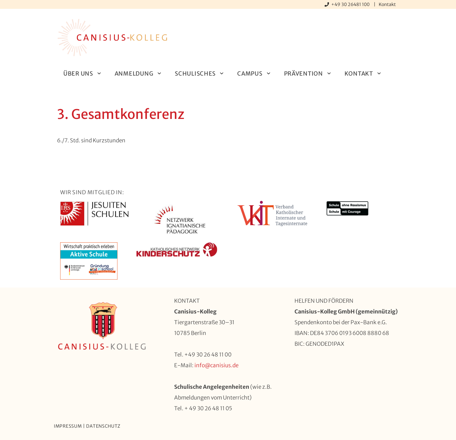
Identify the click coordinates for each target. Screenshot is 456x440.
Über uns (85, 73)
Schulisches (203, 73)
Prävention (311, 73)
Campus (257, 73)
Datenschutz (103, 426)
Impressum (68, 426)
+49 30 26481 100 (350, 4)
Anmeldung (141, 73)
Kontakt (387, 4)
